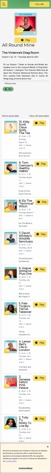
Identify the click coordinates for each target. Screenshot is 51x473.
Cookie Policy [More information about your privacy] (11, 462)
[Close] (48, 448)
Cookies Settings (25, 470)
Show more (10, 83)
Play (25, 40)
